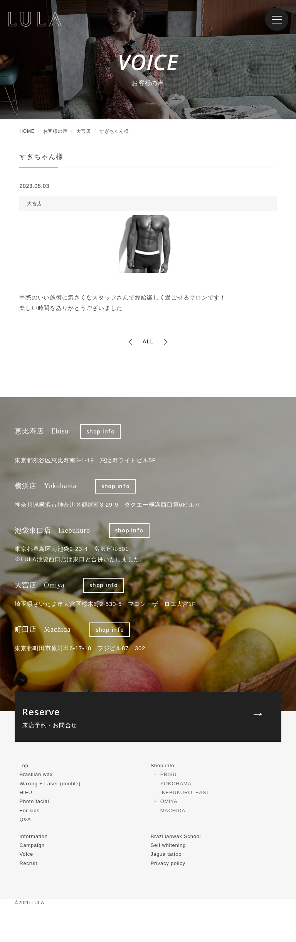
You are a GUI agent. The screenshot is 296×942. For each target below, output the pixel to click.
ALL (148, 341)
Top (23, 765)
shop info (100, 431)
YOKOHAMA (176, 783)
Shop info (163, 765)
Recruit (28, 863)
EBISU (168, 774)
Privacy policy (168, 863)
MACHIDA (172, 810)
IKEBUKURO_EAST (185, 792)
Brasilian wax (35, 774)
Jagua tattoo (166, 854)
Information (33, 836)
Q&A (25, 819)
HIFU (25, 792)
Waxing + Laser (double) (50, 783)
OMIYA (169, 801)
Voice (26, 854)
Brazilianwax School (176, 836)
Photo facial (34, 801)
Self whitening (168, 845)
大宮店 (34, 203)
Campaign (31, 845)
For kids (29, 810)
